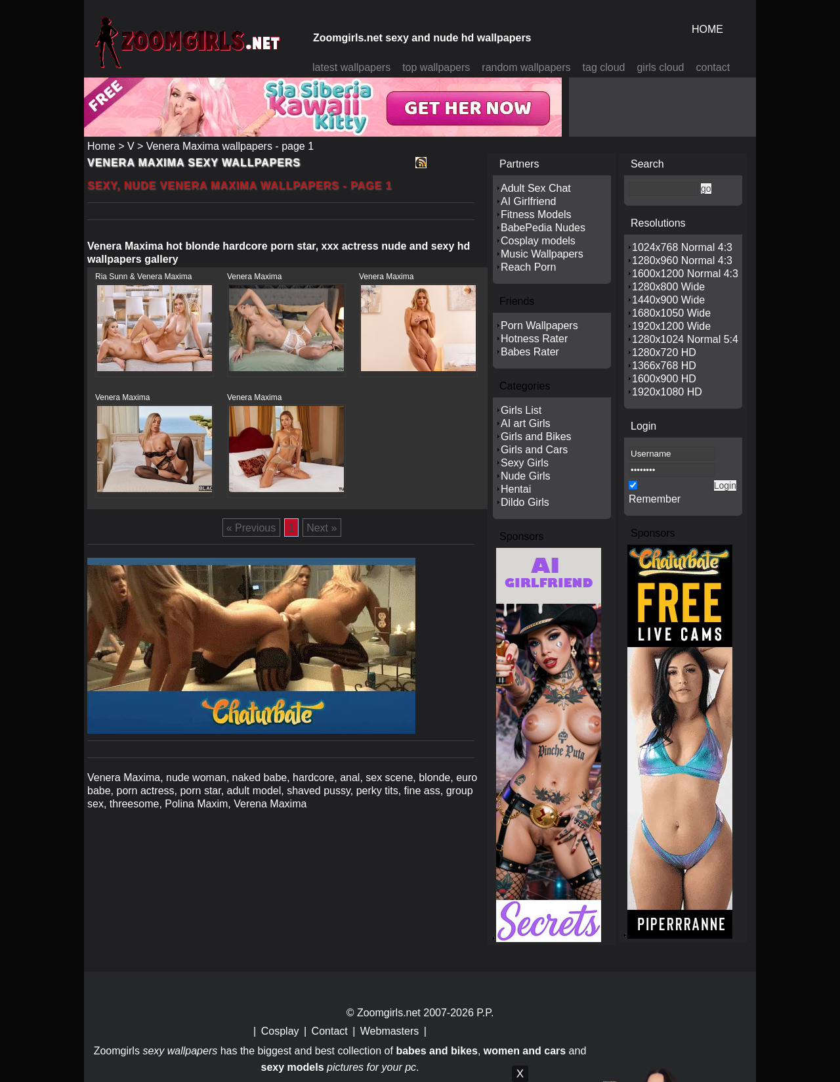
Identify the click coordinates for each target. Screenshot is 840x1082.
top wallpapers (436, 67)
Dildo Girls (525, 502)
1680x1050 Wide (671, 313)
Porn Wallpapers (539, 325)
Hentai (516, 489)
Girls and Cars (534, 449)
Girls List (521, 410)
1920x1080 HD (667, 391)
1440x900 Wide (668, 299)
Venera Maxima (254, 276)
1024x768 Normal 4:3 (682, 247)
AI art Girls (526, 423)
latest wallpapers (351, 67)
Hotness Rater (534, 338)
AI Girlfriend (528, 201)
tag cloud (604, 67)
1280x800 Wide (668, 286)
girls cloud (660, 67)
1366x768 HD (664, 365)
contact (713, 67)
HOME (707, 29)
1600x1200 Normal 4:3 (685, 273)
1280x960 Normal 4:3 (682, 260)
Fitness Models (536, 214)
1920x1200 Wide (671, 326)
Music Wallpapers (542, 253)
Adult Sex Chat (536, 188)
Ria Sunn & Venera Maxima (143, 276)
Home (101, 146)
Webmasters (389, 1031)
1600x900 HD (664, 378)
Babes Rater (530, 351)
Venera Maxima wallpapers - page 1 (230, 146)
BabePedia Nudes (543, 227)
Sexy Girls (525, 462)
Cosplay (280, 1031)
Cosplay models (538, 240)
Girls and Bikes (536, 436)
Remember (655, 499)
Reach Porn (528, 267)
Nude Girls (526, 476)
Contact (330, 1031)
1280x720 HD (664, 352)
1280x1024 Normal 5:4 (685, 339)
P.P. (485, 1012)
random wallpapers (526, 67)
